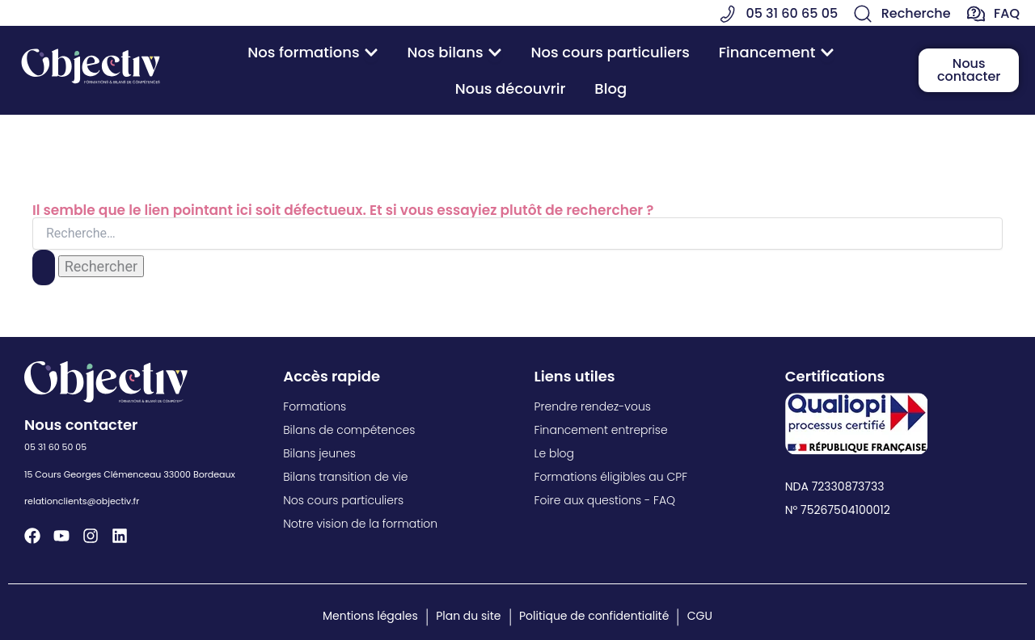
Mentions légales (370, 616)
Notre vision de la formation (360, 524)
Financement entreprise (601, 430)
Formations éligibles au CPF (611, 477)
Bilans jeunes (319, 453)
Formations (314, 406)
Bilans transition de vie (345, 477)
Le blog (554, 453)
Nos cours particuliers (343, 500)
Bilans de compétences (349, 430)
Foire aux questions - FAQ (605, 500)
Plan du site (468, 616)
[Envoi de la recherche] (43, 267)
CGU (699, 616)
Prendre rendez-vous (592, 406)
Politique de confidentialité (594, 616)
